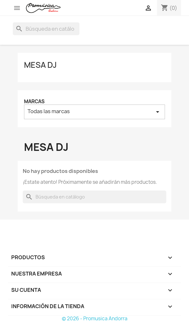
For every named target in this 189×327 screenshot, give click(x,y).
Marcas (34, 101)
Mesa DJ (40, 64)
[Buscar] (46, 28)
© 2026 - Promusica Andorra (94, 318)
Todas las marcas (94, 112)
